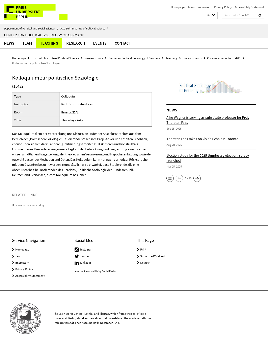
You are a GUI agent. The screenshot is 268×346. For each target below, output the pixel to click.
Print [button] (143, 249)
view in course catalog (30, 205)
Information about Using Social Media (95, 271)
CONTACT (123, 43)
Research (75, 43)
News (9, 43)
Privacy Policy (223, 7)
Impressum (204, 7)
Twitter (84, 256)
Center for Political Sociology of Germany (44, 35)
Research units (94, 58)
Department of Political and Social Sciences (31, 28)
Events (100, 43)
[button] (211, 15)
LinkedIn (85, 262)
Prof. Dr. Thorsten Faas (77, 104)
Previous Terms (192, 58)
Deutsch (145, 262)
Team (191, 7)
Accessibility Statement (249, 7)
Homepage (178, 7)
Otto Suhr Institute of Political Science (84, 28)
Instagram (86, 249)
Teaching (49, 43)
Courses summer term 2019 (223, 58)
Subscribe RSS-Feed (152, 256)
